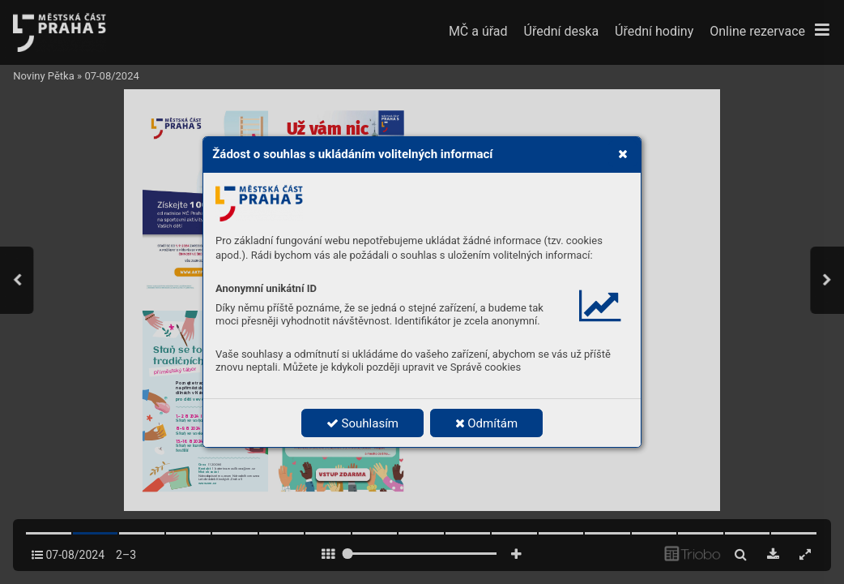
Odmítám (486, 423)
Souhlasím (362, 423)
